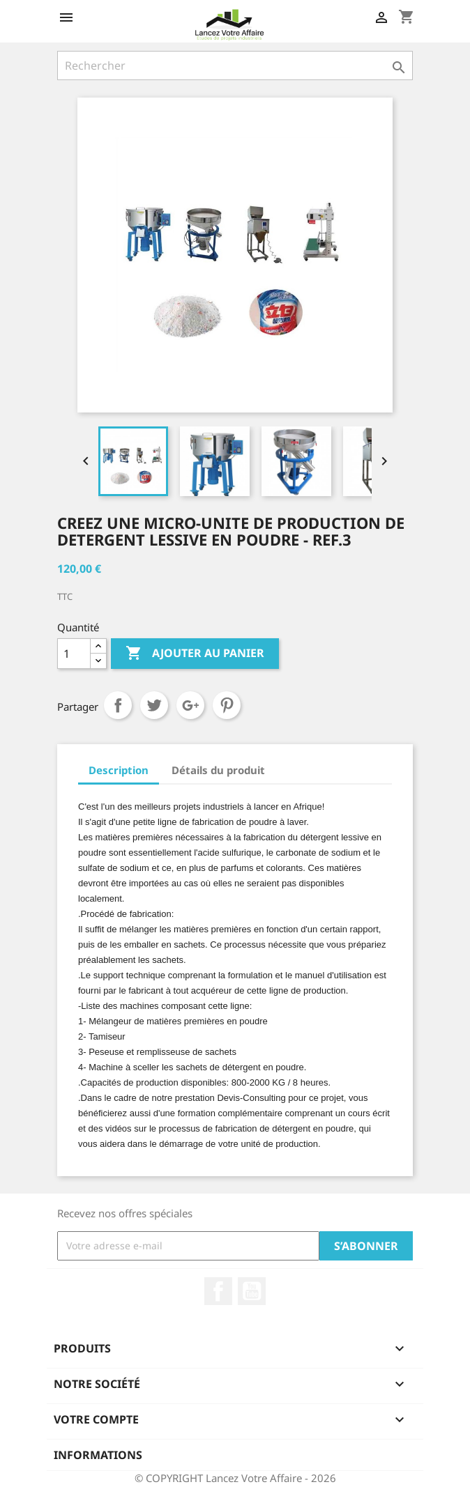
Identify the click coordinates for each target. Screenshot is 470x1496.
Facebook (218, 1291)
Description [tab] (119, 770)
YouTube (252, 1291)
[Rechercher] (235, 65)
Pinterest (227, 705)
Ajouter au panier (195, 654)
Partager (118, 705)
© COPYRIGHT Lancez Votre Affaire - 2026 (235, 1478)
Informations (98, 1455)
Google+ (190, 705)
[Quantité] (74, 653)
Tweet (154, 705)
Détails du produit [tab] (218, 770)
